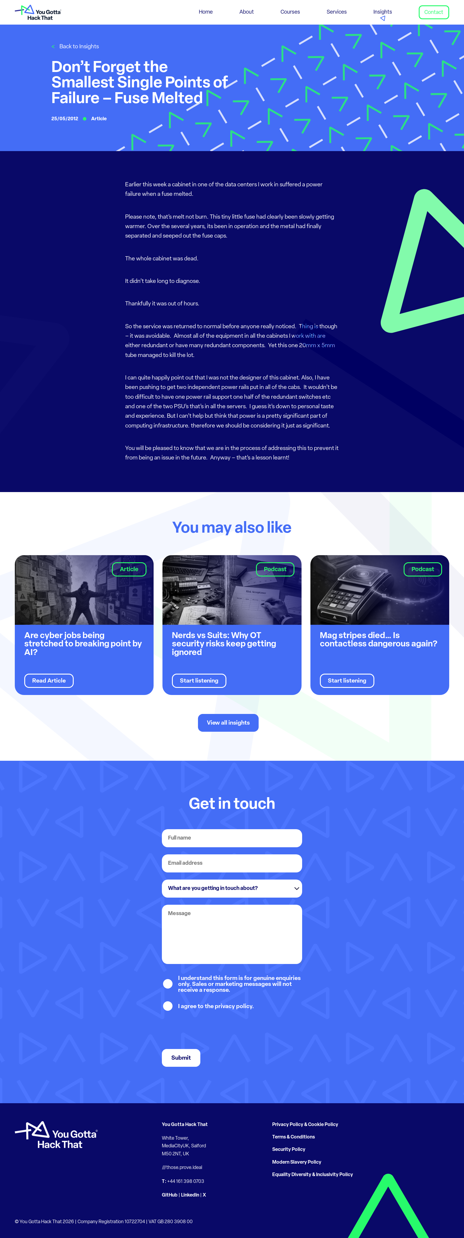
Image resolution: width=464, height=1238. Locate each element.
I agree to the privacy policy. (216, 1007)
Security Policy (288, 1149)
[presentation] (207, 1030)
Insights (382, 12)
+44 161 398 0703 (185, 1181)
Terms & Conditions (293, 1137)
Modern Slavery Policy (296, 1162)
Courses (290, 12)
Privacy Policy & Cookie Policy (305, 1124)
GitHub (170, 1195)
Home (206, 12)
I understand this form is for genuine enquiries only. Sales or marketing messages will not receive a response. (239, 984)
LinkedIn (190, 1195)
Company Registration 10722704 (111, 1222)
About (246, 12)
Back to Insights (79, 47)
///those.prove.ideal (182, 1167)
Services (337, 12)
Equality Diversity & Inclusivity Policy (312, 1175)
